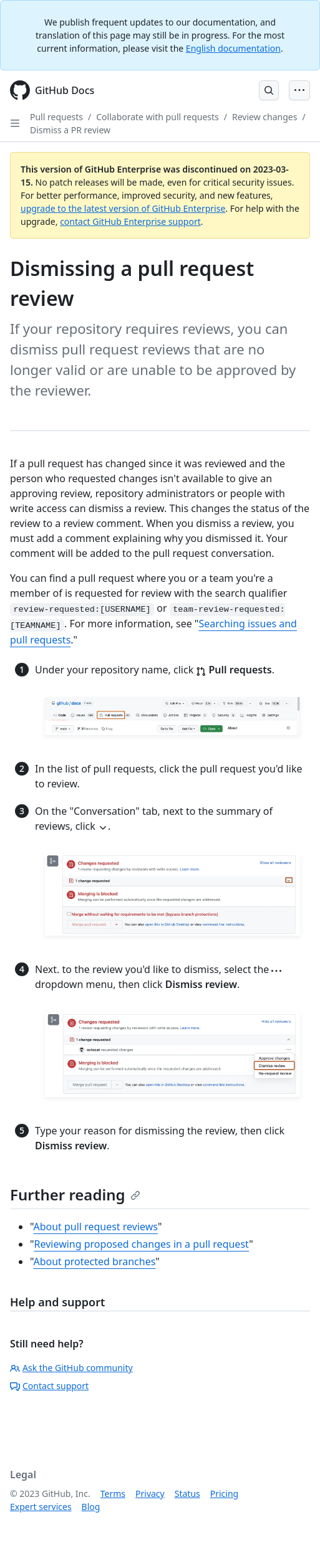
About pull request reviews (95, 1226)
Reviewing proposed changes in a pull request (142, 1244)
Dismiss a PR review (70, 130)
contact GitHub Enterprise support (130, 221)
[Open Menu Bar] (299, 90)
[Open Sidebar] (15, 123)
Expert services (41, 1507)
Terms (112, 1493)
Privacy (150, 1493)
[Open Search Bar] (269, 90)
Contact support (49, 1386)
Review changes (264, 117)
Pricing (224, 1493)
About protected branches (94, 1261)
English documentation (233, 48)
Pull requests (56, 117)
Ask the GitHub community (71, 1368)
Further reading (75, 1194)
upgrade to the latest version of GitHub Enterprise (123, 208)
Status (187, 1493)
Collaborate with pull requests (157, 117)
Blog (91, 1507)
